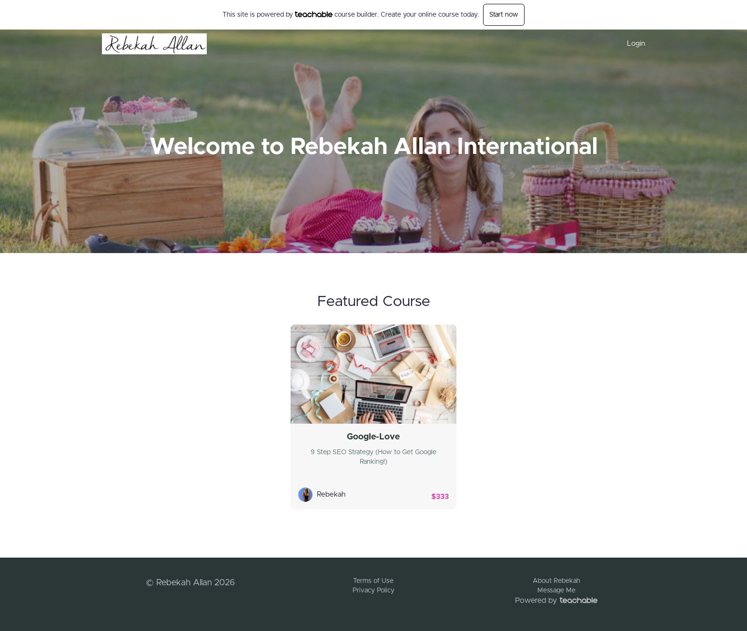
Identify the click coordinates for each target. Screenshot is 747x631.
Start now (503, 14)
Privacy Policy (373, 590)
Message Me (556, 590)
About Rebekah (556, 581)
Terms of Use (373, 581)
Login (636, 43)
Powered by (556, 600)
